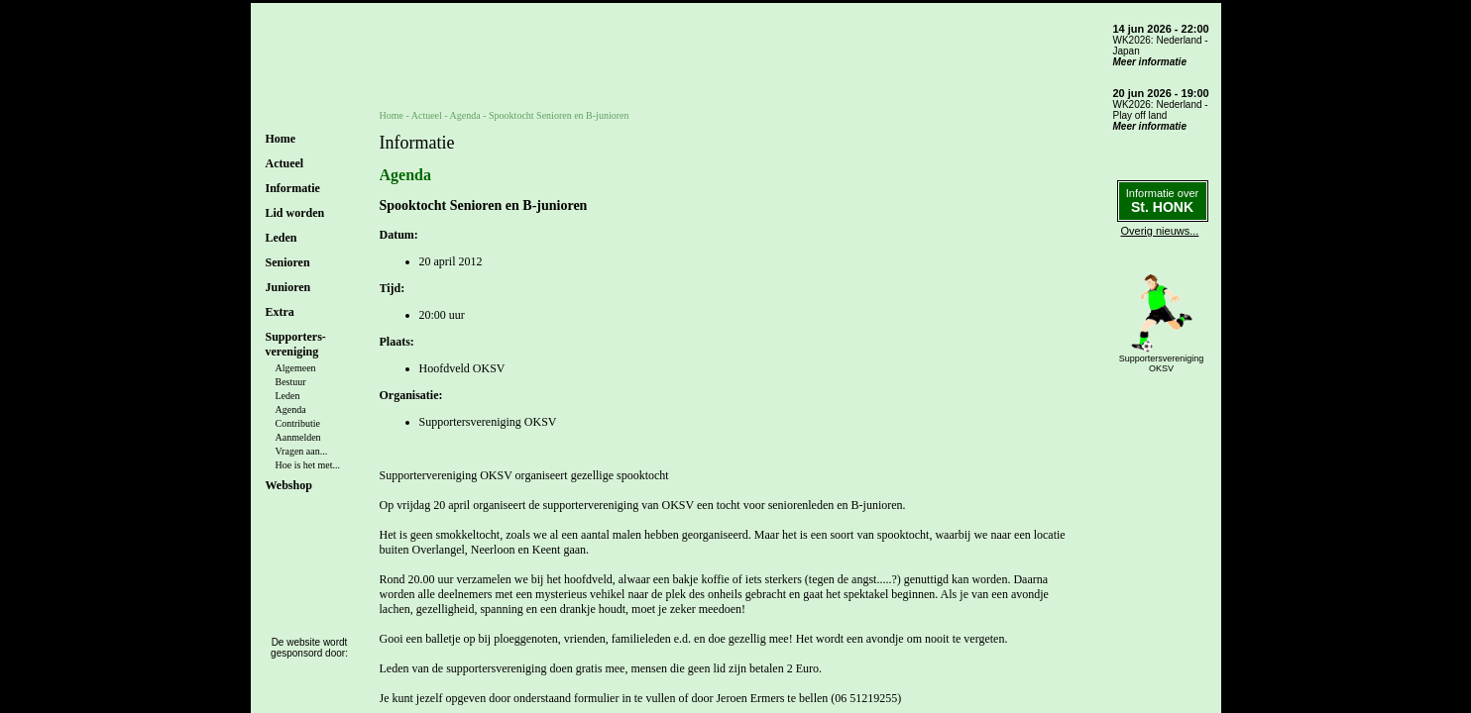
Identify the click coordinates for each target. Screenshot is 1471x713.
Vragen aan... (302, 451)
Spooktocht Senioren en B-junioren (558, 115)
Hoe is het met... (308, 464)
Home (281, 139)
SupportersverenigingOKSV (1161, 363)
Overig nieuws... (1160, 231)
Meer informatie (1150, 61)
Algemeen (296, 367)
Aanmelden (298, 437)
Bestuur (291, 381)
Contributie (298, 423)
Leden (288, 395)
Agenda (291, 409)
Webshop (289, 485)
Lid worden (295, 213)
